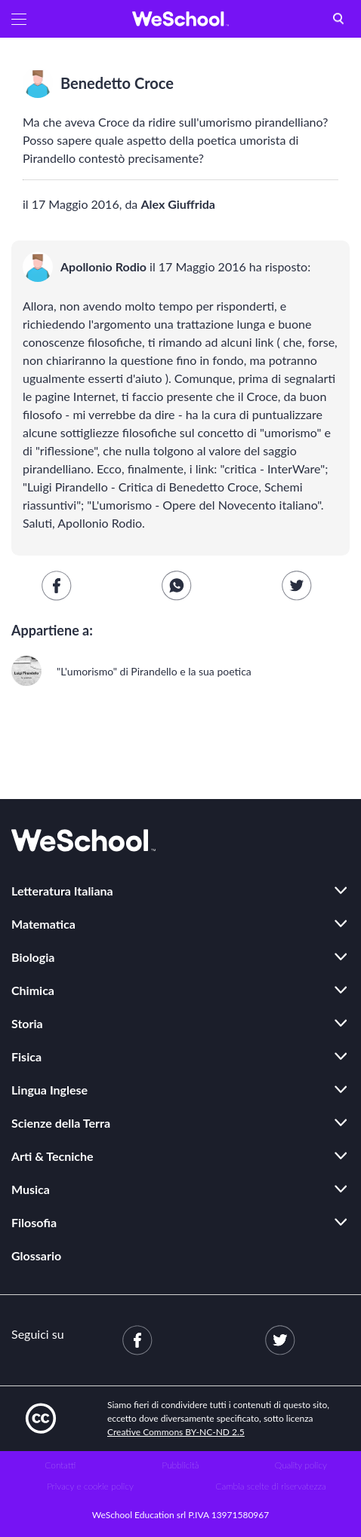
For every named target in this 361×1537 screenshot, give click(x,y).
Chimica (32, 990)
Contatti (60, 1465)
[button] (19, 19)
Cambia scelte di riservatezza (270, 1486)
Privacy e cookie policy (90, 1486)
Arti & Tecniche (52, 1156)
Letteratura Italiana (62, 890)
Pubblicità (180, 1465)
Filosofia (34, 1222)
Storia (27, 1023)
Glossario (36, 1255)
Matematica (43, 924)
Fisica (26, 1056)
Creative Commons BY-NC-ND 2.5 (176, 1431)
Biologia (32, 957)
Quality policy (301, 1465)
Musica (30, 1189)
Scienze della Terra (60, 1123)
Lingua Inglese (49, 1089)
